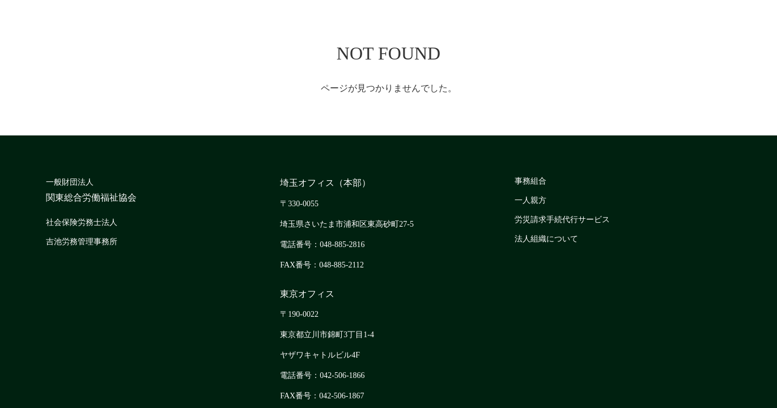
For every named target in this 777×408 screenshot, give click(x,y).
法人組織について (546, 239)
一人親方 (530, 200)
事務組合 (530, 181)
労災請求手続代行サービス (562, 219)
